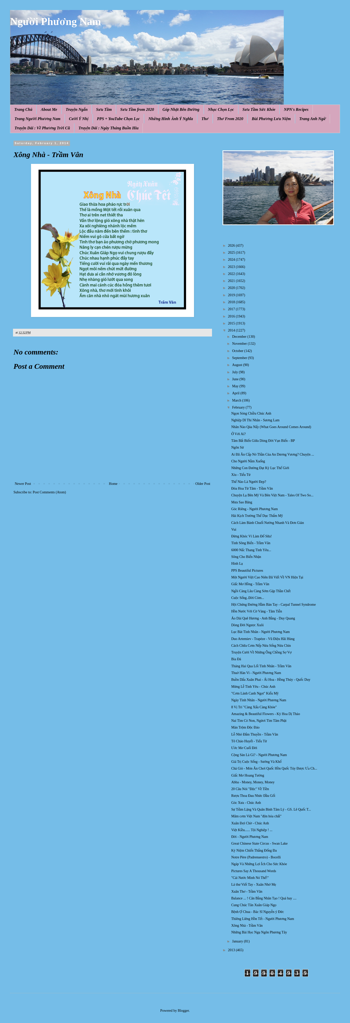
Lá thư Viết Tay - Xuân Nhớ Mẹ (253, 884)
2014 (232, 330)
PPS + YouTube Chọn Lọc (118, 119)
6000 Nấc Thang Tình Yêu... (251, 550)
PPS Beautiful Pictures (247, 570)
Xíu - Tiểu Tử (240, 475)
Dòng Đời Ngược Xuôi (247, 625)
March (237, 400)
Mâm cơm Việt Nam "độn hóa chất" (256, 816)
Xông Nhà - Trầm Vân (247, 925)
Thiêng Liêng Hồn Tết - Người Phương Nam (262, 919)
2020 (232, 288)
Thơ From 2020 (230, 119)
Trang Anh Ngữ (312, 119)
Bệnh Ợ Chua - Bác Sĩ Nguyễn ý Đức (257, 912)
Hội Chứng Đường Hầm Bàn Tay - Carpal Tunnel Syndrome (273, 604)
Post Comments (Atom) (49, 492)
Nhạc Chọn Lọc (221, 109)
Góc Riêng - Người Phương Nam (254, 509)
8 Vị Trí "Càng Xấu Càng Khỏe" (254, 707)
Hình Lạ (237, 563)
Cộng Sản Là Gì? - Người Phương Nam (259, 755)
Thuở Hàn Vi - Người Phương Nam (256, 673)
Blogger (183, 1010)
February (239, 407)
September (240, 358)
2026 (232, 245)
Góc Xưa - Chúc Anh (246, 803)
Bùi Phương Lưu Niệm (271, 119)
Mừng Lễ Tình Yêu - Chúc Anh (253, 687)
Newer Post (23, 484)
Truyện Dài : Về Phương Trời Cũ (42, 128)
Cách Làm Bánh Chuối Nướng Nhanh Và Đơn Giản (267, 523)
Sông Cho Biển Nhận (246, 557)
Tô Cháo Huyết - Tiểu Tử (249, 741)
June (235, 379)
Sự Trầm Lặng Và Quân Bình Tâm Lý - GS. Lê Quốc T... (271, 809)
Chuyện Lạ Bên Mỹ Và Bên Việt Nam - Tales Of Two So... (272, 495)
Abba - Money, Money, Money (252, 782)
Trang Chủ (23, 109)
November (240, 344)
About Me (49, 109)
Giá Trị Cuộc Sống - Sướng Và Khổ (256, 762)
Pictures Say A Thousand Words (253, 871)
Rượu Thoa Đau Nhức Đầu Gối (253, 796)
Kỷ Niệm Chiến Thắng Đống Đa (254, 850)
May (235, 386)
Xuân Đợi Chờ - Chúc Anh (250, 823)
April (236, 393)
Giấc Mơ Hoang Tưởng (247, 775)
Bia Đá (236, 659)
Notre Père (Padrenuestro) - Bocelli (256, 857)
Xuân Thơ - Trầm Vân (246, 891)
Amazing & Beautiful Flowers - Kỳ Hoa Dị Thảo (265, 714)
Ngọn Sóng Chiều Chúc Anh (251, 413)
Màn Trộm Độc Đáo (245, 727)
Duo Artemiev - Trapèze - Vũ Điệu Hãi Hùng (262, 639)
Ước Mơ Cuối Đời (244, 748)
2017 (232, 309)
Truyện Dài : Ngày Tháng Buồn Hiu (108, 128)
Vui (233, 529)
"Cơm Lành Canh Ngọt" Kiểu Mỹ (254, 693)
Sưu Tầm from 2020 (137, 109)
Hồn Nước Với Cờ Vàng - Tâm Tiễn (256, 611)
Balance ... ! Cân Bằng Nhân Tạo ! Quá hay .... (263, 898)
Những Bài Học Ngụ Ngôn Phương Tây (259, 932)
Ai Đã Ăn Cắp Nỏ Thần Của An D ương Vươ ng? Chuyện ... (272, 454)
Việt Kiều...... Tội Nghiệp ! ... (251, 830)
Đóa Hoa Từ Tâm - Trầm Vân (252, 488)
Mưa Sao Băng (241, 502)
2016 (232, 316)
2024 (232, 259)
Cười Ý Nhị (78, 119)
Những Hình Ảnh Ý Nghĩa (170, 119)
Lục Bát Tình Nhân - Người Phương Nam (260, 632)
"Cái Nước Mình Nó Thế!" (250, 878)
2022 (232, 274)
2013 (232, 950)
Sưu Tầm (104, 109)
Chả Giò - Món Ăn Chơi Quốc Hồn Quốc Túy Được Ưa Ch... (274, 768)
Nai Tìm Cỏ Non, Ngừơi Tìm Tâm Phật (258, 721)
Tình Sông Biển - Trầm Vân (250, 543)
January (238, 941)
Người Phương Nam (55, 21)
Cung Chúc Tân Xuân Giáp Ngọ (253, 905)
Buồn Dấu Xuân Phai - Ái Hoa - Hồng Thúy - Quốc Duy (270, 679)
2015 (232, 323)
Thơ (205, 119)
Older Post (203, 484)
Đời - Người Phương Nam (249, 837)
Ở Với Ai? (238, 434)
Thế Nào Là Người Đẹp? (248, 482)
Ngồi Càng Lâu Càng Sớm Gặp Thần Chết (260, 591)
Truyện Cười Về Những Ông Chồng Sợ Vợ (261, 652)
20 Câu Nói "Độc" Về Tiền (250, 789)
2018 (232, 302)
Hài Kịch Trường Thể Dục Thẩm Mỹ (257, 516)
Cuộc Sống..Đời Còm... (247, 598)
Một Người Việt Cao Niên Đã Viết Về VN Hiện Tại (267, 577)
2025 (232, 252)
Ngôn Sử (237, 447)
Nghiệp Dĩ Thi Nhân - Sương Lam (255, 420)
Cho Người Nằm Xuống (248, 461)
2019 (232, 295)
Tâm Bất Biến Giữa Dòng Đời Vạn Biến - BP (263, 441)
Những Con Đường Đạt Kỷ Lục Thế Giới (260, 468)
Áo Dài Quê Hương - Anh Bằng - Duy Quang (263, 618)
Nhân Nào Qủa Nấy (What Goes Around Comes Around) (271, 427)
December (239, 336)
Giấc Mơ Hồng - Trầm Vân (250, 584)
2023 (232, 267)
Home (113, 484)
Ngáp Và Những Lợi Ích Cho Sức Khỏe (259, 864)
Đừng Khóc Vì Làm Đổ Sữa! (251, 536)
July (235, 372)
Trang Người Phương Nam (37, 119)
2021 (232, 281)
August (237, 365)
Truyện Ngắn (77, 109)
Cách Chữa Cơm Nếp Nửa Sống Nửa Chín (261, 645)
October (238, 351)
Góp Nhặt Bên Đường (181, 109)
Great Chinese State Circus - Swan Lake (259, 843)
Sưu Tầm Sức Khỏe (259, 109)
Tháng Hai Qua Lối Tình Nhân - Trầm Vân (261, 666)
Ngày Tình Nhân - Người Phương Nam (258, 700)
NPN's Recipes (296, 109)
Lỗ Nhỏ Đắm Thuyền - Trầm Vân (254, 734)
